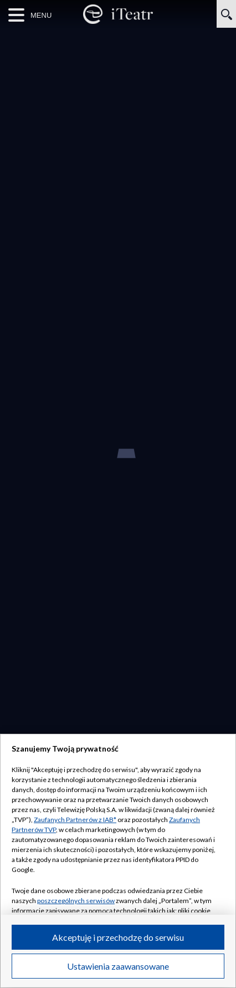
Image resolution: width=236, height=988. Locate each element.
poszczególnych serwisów (76, 900)
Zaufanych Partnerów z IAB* (75, 819)
